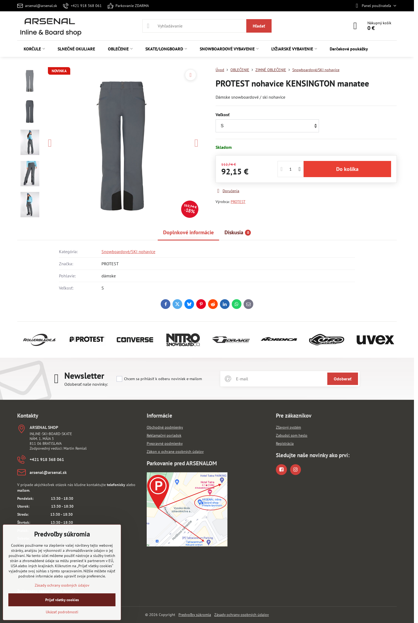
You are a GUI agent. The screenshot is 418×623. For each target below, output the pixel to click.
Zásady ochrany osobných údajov (241, 614)
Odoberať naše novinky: (86, 384)
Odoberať (343, 378)
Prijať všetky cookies (62, 599)
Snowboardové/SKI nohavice (128, 251)
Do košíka (347, 169)
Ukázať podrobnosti (62, 612)
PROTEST (238, 201)
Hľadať (259, 26)
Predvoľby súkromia (194, 614)
